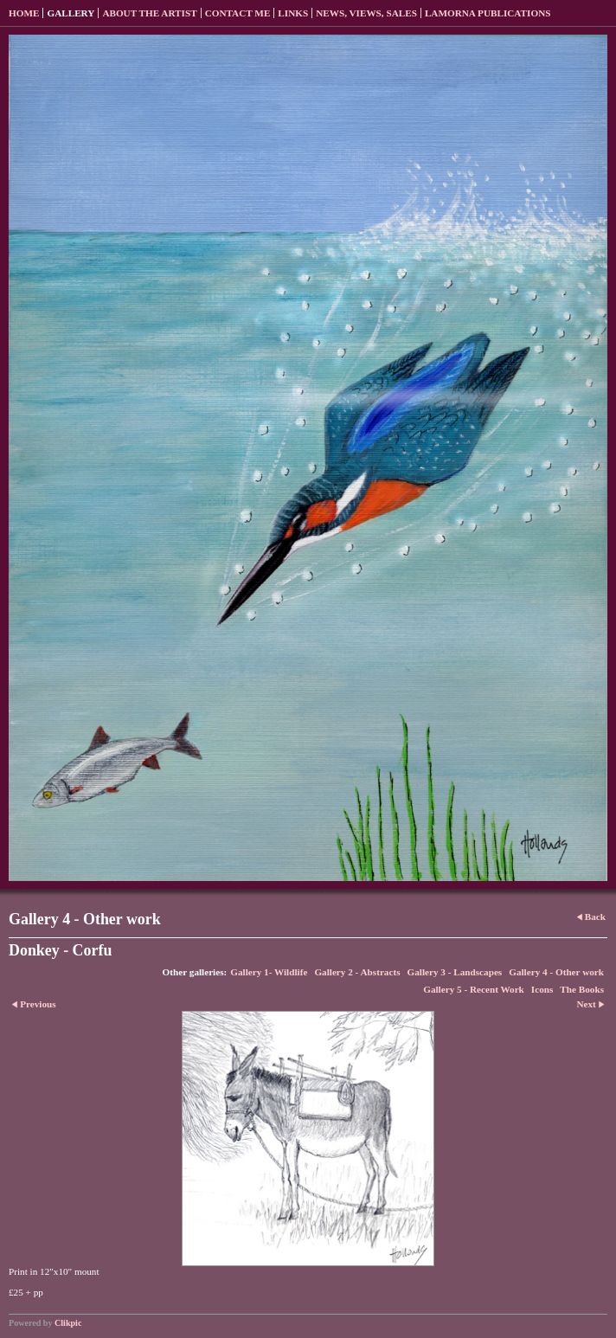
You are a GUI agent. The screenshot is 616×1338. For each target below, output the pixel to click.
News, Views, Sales (366, 13)
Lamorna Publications (488, 13)
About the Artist (149, 13)
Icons (542, 989)
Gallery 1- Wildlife (268, 972)
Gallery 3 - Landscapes (455, 972)
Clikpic (68, 1323)
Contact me (238, 13)
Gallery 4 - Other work (556, 972)
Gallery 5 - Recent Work (473, 989)
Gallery (70, 13)
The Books (582, 989)
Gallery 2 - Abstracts (357, 972)
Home (24, 13)
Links (293, 13)
